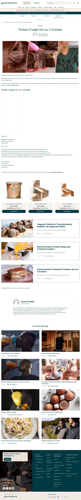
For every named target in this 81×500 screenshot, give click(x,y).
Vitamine (40, 7)
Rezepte (59, 16)
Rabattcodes (69, 464)
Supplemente (34, 7)
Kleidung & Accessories (49, 461)
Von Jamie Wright (12, 384)
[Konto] (74, 3)
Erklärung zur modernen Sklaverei (59, 466)
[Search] (48, 3)
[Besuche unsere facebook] (7, 488)
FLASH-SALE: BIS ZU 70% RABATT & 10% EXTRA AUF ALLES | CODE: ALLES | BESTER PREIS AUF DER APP (40, 13)
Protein (27, 7)
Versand (37, 474)
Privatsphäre (57, 470)
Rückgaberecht (39, 468)
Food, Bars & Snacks (48, 7)
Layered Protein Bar (67, 203)
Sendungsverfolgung (40, 471)
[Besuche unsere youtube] (13, 488)
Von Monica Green (12, 355)
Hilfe (37, 465)
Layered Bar (5, 143)
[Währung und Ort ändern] (16, 483)
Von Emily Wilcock (52, 443)
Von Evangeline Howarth (14, 414)
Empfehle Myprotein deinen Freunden (72, 460)
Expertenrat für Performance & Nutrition (57, 484)
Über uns (56, 459)
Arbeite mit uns (57, 476)
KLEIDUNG (36, 3)
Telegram (68, 470)
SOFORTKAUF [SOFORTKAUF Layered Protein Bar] (67, 211)
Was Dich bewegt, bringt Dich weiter (71, 474)
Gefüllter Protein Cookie (40, 203)
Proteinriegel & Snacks (49, 469)
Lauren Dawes (48, 233)
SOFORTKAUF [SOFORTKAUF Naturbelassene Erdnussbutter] (14, 211)
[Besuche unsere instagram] (4, 488)
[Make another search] (40, 19)
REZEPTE (40, 25)
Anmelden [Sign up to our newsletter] (7, 459)
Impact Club (69, 467)
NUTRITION (27, 3)
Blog (7, 22)
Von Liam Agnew (12, 443)
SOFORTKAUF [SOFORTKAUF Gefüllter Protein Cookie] (40, 211)
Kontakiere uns (39, 462)
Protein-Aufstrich (8, 141)
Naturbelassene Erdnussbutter (13, 203)
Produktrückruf (39, 477)
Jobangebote (57, 479)
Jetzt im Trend (21, 7)
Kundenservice (39, 459)
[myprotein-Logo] (9, 3)
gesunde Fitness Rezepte (56, 172)
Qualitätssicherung (58, 462)
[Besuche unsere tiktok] (10, 488)
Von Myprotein (52, 355)
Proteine (49, 457)
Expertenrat (60, 7)
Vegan (55, 7)
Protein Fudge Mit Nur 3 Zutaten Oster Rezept (22, 22)
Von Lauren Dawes (43, 34)
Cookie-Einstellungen (8, 480)
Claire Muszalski (50, 256)
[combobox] (59, 3)
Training (22, 16)
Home (4, 22)
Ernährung (34, 16)
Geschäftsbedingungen (59, 473)
